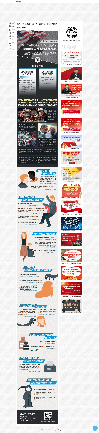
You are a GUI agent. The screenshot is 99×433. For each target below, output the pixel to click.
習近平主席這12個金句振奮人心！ (71, 97)
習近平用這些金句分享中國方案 (71, 246)
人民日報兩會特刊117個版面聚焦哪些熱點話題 (71, 64)
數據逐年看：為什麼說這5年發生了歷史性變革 (71, 181)
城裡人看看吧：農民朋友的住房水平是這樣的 (71, 263)
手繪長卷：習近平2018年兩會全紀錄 (71, 81)
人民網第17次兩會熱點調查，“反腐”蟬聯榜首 (71, 214)
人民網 (32, 30)
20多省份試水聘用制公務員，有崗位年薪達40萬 (71, 312)
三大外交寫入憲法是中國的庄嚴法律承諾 (71, 148)
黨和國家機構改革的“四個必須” (71, 165)
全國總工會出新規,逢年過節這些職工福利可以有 (71, 279)
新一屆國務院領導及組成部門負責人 (71, 132)
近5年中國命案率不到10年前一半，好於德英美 (71, 230)
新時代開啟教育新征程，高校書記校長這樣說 (71, 296)
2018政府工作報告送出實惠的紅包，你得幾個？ (71, 197)
